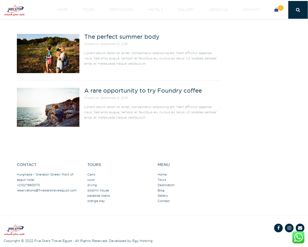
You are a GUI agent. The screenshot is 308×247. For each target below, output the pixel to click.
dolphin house (98, 190)
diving (92, 185)
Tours (119, 10)
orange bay (96, 201)
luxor (91, 179)
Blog (161, 190)
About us (227, 10)
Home (98, 10)
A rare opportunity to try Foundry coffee (143, 91)
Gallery (200, 10)
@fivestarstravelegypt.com (47, 190)
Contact (254, 10)
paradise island (98, 195)
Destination (147, 10)
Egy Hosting (142, 241)
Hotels (175, 10)
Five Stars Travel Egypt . (54, 241)
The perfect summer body (121, 37)
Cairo (91, 174)
